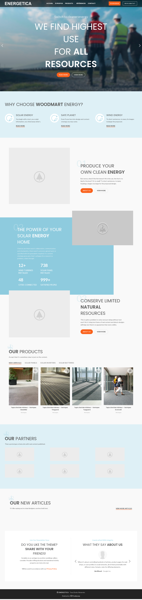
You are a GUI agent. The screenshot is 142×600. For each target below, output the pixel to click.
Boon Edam (114, 4)
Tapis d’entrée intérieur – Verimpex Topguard (87, 409)
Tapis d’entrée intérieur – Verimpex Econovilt (118, 409)
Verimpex (24, 413)
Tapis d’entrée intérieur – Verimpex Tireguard (55, 409)
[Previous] (3, 45)
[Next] (139, 45)
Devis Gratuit (129, 4)
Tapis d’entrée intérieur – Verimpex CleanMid (24, 409)
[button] (102, 228)
